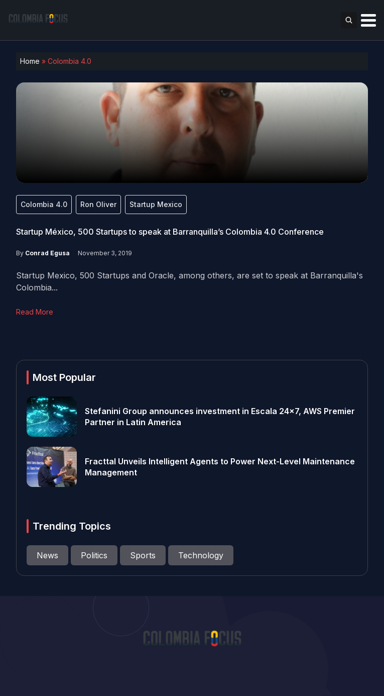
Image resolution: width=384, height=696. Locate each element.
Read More (34, 312)
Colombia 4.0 (44, 204)
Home (30, 61)
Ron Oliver (98, 204)
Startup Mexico (156, 204)
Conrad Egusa (47, 253)
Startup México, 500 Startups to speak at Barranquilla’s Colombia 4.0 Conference (170, 232)
